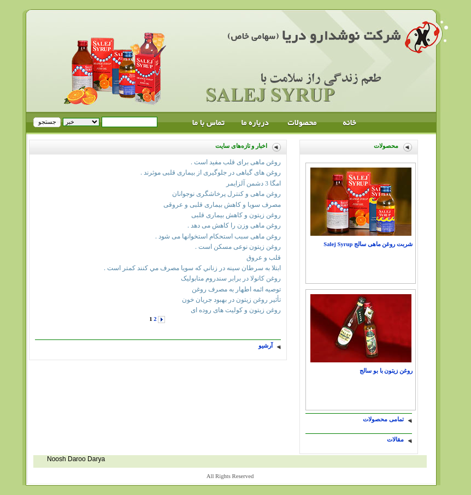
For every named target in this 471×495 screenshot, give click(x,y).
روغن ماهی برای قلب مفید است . (236, 162)
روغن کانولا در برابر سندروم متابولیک (231, 278)
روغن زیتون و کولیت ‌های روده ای (236, 310)
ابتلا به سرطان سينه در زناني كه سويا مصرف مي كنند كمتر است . (192, 268)
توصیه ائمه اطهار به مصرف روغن (236, 289)
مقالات (395, 440)
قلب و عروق (263, 257)
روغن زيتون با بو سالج (386, 371)
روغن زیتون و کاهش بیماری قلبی (236, 215)
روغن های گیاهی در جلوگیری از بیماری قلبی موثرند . (210, 172)
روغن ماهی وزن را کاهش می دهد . (234, 225)
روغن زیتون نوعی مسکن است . (238, 247)
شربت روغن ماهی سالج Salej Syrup (368, 244)
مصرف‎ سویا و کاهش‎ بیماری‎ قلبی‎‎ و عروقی (222, 204)
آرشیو (265, 346)
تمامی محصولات (383, 419)
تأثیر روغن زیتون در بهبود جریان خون (231, 299)
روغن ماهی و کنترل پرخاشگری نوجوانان (226, 194)
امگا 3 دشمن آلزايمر (253, 183)
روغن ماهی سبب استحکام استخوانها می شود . (218, 236)
